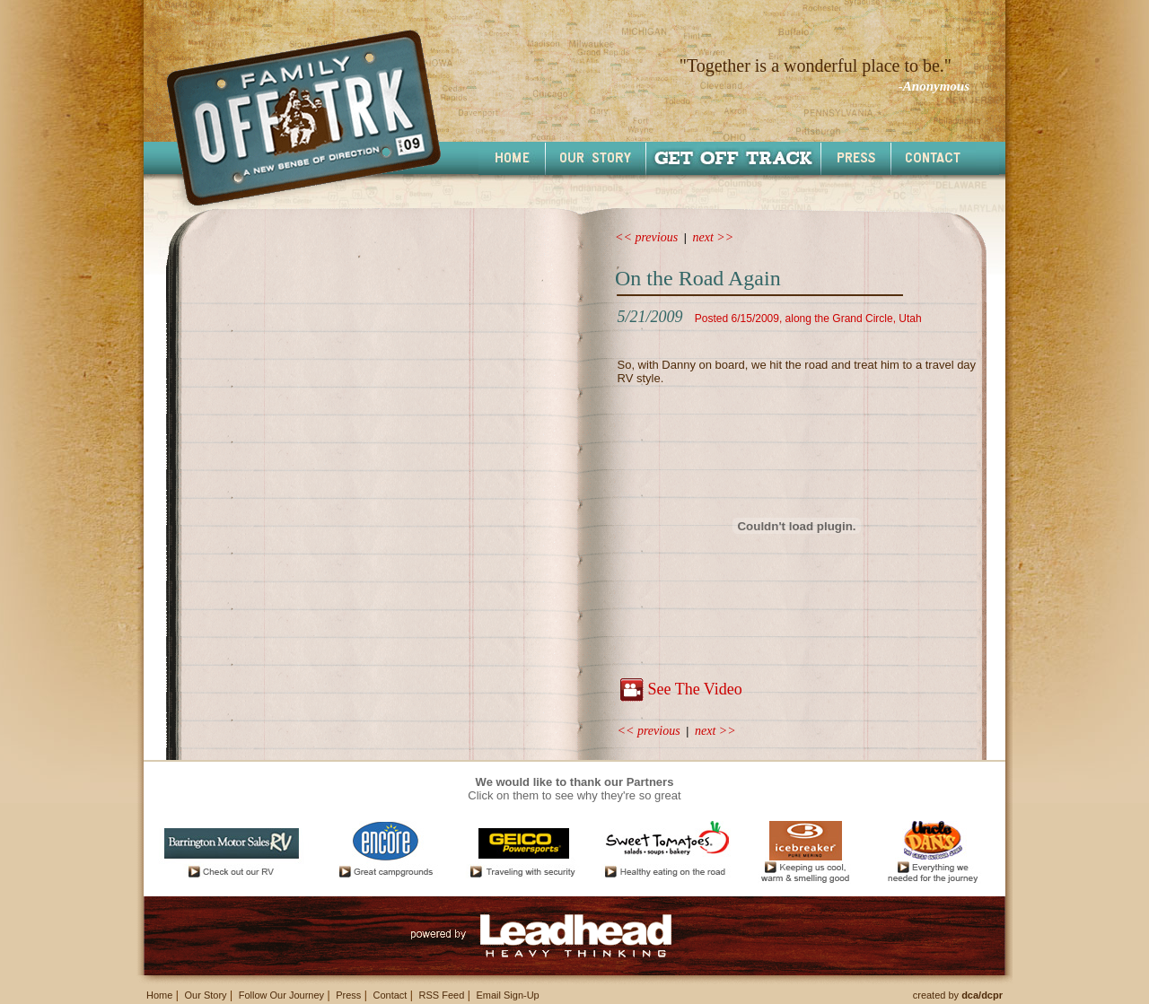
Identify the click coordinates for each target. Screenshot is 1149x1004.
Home (159, 995)
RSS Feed (442, 995)
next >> (713, 237)
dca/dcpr (982, 995)
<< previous (646, 237)
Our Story (205, 995)
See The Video (694, 689)
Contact (390, 995)
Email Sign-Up (507, 995)
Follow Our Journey (281, 995)
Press (348, 995)
